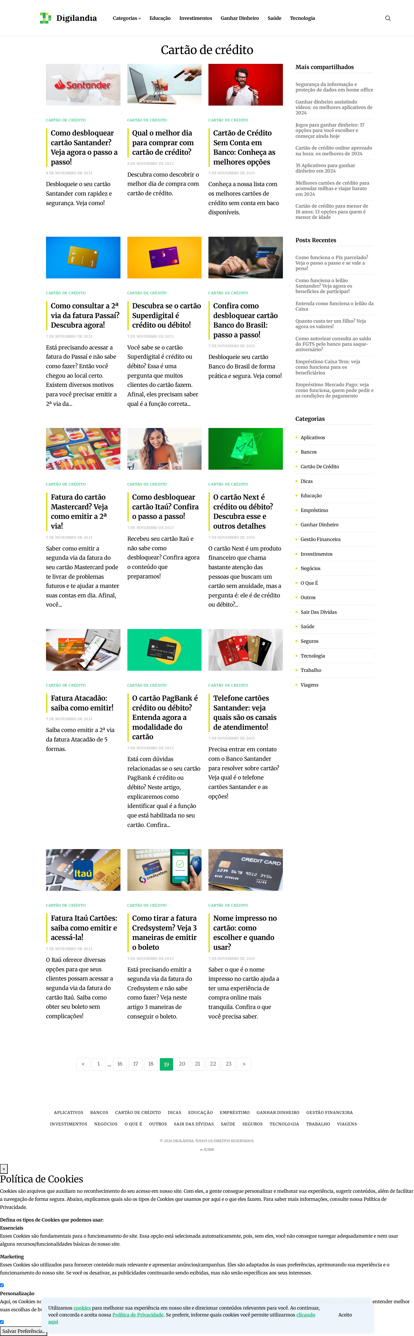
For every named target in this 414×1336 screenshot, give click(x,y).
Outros (308, 597)
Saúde (274, 18)
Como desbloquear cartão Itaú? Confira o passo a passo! (165, 507)
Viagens (310, 685)
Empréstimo (314, 510)
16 (119, 1063)
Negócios (311, 568)
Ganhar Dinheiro (240, 18)
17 (135, 1063)
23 (228, 1063)
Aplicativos (313, 437)
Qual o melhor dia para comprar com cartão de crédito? (163, 143)
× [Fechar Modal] (3, 1169)
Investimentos (195, 18)
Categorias (127, 18)
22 (213, 1063)
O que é (309, 583)
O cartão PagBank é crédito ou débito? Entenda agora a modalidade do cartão (165, 717)
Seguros (310, 641)
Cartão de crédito (320, 466)
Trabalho (311, 670)
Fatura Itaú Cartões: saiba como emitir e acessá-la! (84, 928)
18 (151, 1063)
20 (182, 1063)
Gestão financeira (321, 539)
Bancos (309, 452)
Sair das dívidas (319, 612)
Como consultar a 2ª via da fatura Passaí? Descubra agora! (85, 315)
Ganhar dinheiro (319, 524)
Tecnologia (302, 18)
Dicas (307, 481)
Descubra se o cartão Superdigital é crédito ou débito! (166, 315)
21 (197, 1063)
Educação (160, 18)
